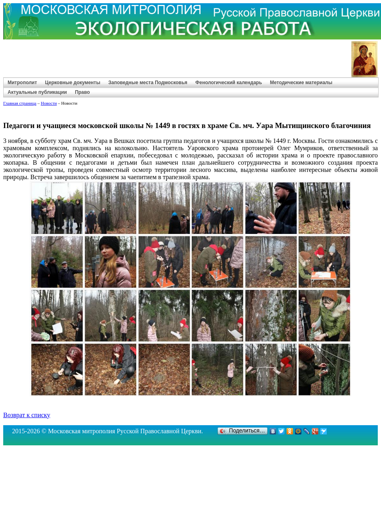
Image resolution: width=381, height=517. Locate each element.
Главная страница (19, 103)
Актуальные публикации (37, 92)
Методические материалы (301, 82)
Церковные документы (72, 82)
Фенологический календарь (228, 82)
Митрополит (22, 82)
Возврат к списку (26, 415)
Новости (49, 103)
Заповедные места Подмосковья (147, 82)
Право (82, 92)
